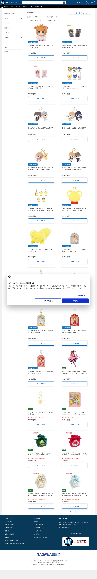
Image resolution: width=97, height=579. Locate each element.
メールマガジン (23, 7)
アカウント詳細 (38, 524)
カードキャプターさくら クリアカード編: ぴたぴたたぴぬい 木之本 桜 (40, 87)
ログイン (81, 2)
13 (86, 13)
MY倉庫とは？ (39, 7)
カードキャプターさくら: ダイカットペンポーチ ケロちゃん (40, 250)
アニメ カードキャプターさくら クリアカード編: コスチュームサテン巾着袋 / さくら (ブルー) (74, 494)
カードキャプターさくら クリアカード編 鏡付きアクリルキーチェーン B (40, 331)
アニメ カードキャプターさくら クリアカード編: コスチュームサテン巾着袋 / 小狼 (40, 454)
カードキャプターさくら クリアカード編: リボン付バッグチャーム (40, 413)
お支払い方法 (8, 528)
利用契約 (7, 537)
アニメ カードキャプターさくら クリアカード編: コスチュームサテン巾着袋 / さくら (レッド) (74, 454)
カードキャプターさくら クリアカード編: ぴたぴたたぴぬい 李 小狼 (74, 46)
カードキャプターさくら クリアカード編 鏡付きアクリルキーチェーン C (74, 250)
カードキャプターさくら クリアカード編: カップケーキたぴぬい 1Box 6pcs (74, 87)
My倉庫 (36, 521)
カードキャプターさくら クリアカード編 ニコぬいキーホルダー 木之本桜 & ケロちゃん (40, 168)
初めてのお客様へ (9, 524)
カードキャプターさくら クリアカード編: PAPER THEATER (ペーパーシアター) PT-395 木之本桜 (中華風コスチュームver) (74, 414)
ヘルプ (31, 7)
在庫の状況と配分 (9, 534)
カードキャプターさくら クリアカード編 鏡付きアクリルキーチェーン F (74, 331)
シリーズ (6, 37)
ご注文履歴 (37, 528)
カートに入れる (41, 58)
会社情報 (36, 534)
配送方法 (7, 531)
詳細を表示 (81, 295)
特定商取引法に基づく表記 (41, 537)
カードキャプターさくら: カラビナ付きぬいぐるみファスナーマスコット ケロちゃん (74, 209)
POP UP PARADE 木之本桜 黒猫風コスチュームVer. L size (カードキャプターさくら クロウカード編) (74, 373)
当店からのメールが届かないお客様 (14, 544)
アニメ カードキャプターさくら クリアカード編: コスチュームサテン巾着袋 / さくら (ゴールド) (40, 495)
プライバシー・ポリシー (11, 540)
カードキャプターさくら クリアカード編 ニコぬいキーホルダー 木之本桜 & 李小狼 (74, 168)
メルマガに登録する (64, 528)
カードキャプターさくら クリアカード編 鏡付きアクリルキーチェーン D (40, 372)
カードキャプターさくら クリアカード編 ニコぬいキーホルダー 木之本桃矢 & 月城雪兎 (40, 128)
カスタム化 (48, 301)
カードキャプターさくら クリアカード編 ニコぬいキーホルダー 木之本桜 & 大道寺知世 (74, 128)
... (83, 13)
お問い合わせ (8, 521)
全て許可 (75, 301)
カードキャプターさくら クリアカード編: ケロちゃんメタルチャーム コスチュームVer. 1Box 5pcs (40, 210)
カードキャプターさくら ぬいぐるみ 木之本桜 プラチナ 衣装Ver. (40, 46)
